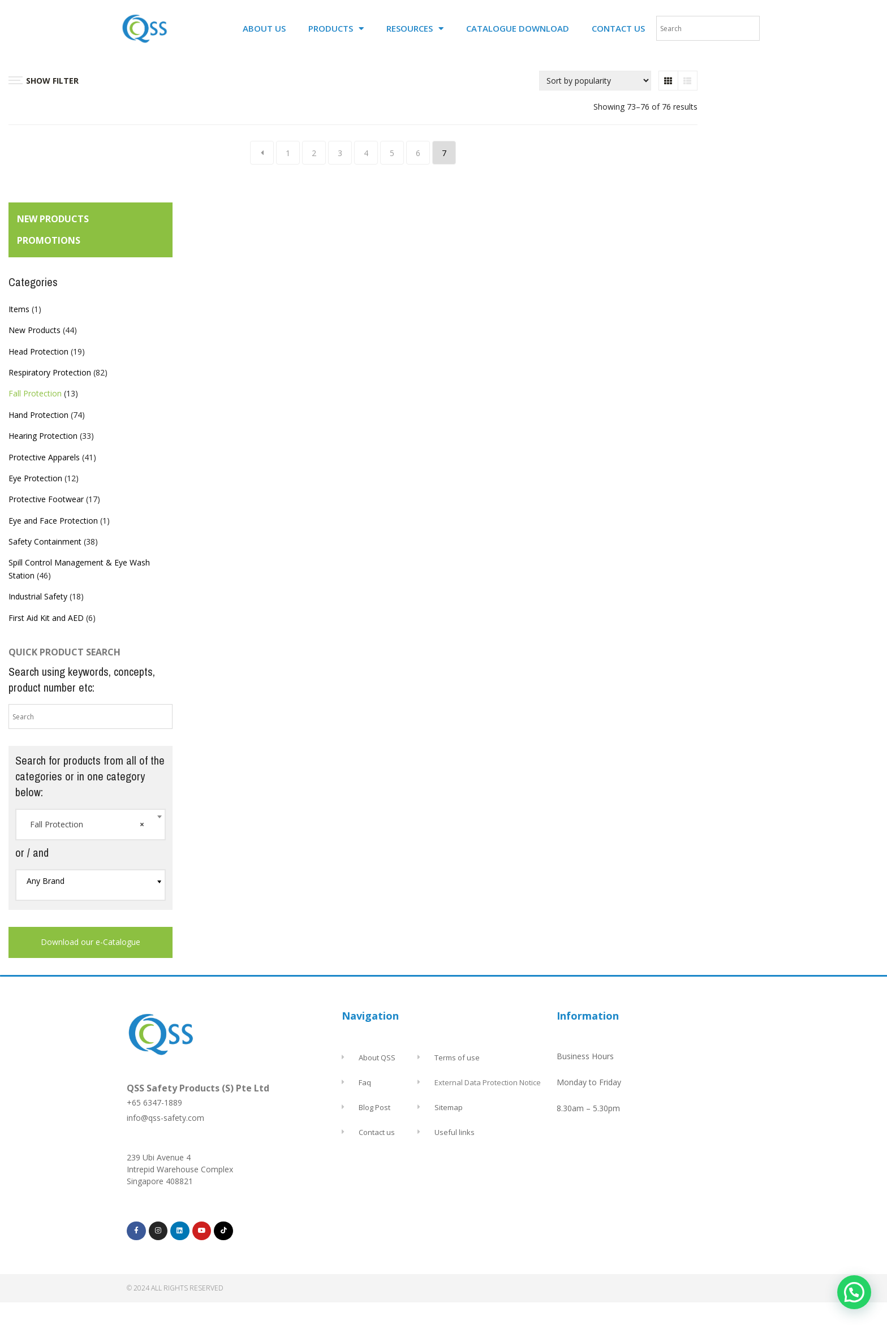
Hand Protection (38, 414)
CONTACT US (618, 28)
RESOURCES (415, 28)
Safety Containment (44, 541)
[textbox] (90, 881)
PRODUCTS (336, 28)
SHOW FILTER (43, 80)
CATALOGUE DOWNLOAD (517, 28)
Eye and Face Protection (53, 520)
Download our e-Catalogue (90, 941)
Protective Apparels (44, 457)
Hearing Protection (42, 435)
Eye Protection (35, 478)
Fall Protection (35, 393)
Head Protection (38, 351)
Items (18, 309)
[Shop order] (595, 80)
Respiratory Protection (49, 372)
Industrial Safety (37, 596)
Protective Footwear (46, 499)
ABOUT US (264, 28)
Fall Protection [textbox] (87, 824)
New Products (34, 330)
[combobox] (90, 824)
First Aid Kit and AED (46, 617)
